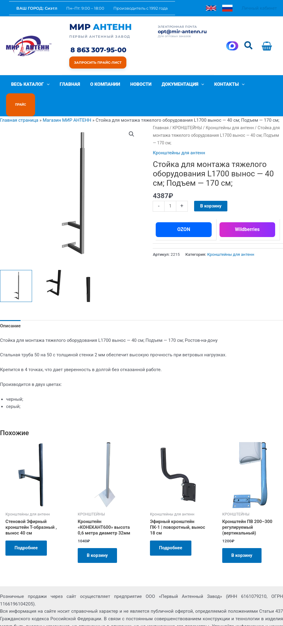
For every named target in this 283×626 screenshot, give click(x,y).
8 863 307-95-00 (98, 50)
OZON (183, 211)
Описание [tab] (10, 307)
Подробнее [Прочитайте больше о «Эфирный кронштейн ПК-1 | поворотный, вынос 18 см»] (171, 530)
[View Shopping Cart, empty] (268, 46)
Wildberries (247, 211)
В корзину (211, 188)
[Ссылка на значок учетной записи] (259, 8)
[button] (248, 46)
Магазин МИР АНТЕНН (67, 102)
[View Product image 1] (16, 268)
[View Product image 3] (89, 268)
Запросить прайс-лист (98, 62)
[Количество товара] (170, 188)
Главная (160, 109)
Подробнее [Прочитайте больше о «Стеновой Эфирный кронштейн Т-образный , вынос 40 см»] (26, 530)
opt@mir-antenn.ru (182, 31)
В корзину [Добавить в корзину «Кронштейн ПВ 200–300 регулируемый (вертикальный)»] (242, 537)
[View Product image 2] (53, 268)
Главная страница (19, 102)
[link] (211, 8)
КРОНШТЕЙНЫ (187, 109)
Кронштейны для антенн (230, 109)
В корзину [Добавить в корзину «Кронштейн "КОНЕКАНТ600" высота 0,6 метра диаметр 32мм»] (97, 537)
